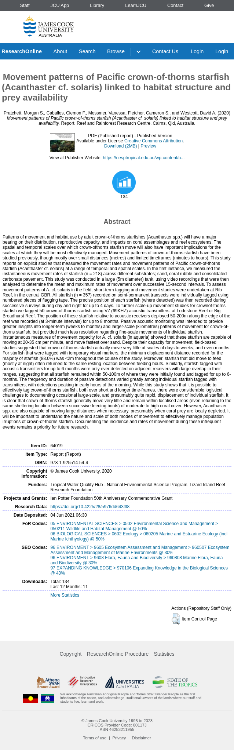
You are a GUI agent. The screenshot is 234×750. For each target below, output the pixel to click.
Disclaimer (141, 738)
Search (87, 51)
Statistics (164, 654)
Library (97, 5)
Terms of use (94, 738)
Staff (24, 5)
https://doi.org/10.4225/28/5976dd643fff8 (89, 506)
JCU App (60, 5)
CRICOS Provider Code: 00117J (116, 725)
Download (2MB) (120, 146)
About (60, 51)
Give (209, 5)
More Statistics (64, 595)
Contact (175, 5)
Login (197, 51)
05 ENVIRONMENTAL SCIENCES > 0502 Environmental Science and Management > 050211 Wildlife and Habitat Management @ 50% (134, 526)
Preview (148, 146)
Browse (116, 51)
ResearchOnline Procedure (118, 654)
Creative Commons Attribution (153, 140)
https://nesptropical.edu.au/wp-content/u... (143, 157)
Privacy (119, 738)
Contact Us (165, 51)
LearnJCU (135, 5)
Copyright (71, 654)
